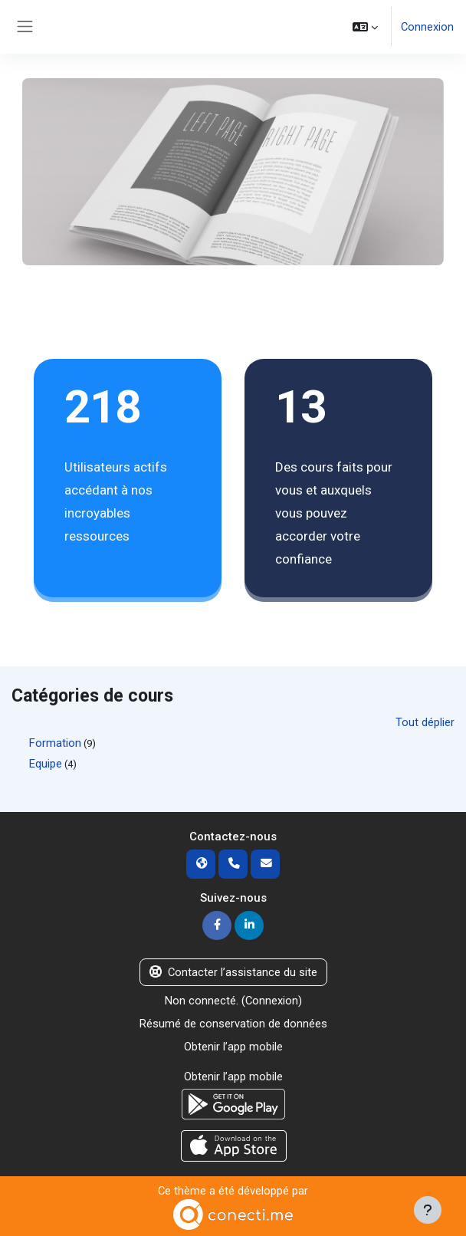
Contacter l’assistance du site (233, 972)
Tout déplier (425, 722)
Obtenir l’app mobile (233, 1047)
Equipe (45, 764)
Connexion (427, 27)
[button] (365, 27)
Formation (55, 743)
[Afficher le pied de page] (427, 1210)
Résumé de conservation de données (233, 1024)
